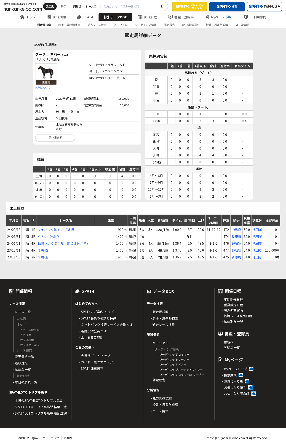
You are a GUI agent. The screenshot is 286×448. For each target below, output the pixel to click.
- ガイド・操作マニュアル (97, 362)
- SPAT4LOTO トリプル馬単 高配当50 (40, 413)
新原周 (236, 257)
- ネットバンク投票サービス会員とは (105, 324)
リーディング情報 (146, 25)
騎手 (63, 6)
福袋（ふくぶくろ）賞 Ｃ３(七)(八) (63, 243)
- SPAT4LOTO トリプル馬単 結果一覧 (40, 407)
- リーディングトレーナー (173, 359)
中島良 (236, 229)
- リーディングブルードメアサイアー (180, 369)
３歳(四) (44, 250)
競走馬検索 (44, 25)
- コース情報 (159, 411)
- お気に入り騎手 (234, 387)
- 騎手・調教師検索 (164, 318)
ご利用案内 (255, 17)
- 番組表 (227, 342)
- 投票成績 (229, 375)
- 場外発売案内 (232, 310)
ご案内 (68, 438)
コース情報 (242, 25)
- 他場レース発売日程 (237, 316)
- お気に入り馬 (232, 381)
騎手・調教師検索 (69, 25)
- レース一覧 (22, 311)
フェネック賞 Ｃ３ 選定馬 (56, 229)
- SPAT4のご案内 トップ (96, 311)
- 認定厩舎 (157, 380)
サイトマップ (51, 438)
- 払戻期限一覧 (232, 321)
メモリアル (121, 25)
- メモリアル (159, 343)
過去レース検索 (97, 25)
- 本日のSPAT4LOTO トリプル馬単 (38, 400)
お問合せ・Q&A (28, 438)
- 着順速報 (20, 363)
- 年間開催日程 (232, 299)
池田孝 (257, 229)
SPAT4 (85, 17)
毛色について (42, 87)
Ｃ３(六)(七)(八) (49, 236)
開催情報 (56, 17)
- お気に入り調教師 (235, 393)
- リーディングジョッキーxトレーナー (181, 374)
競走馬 (50, 6)
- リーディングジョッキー (173, 354)
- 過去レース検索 (162, 324)
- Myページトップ (234, 369)
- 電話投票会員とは (93, 331)
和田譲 (236, 236)
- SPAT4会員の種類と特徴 (97, 318)
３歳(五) (44, 257)
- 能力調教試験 (161, 398)
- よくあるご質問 (91, 337)
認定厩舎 (169, 25)
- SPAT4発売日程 (91, 368)
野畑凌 (236, 243)
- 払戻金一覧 (22, 369)
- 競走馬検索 (159, 311)
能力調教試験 (190, 25)
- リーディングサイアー (172, 364)
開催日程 (147, 17)
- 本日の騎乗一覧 (25, 382)
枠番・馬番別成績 (217, 25)
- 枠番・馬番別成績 (164, 404)
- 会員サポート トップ (94, 355)
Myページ (218, 17)
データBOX (115, 17)
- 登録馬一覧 (231, 347)
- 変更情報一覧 (23, 356)
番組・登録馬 (181, 17)
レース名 (91, 6)
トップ (28, 17)
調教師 (77, 6)
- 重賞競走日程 (232, 305)
